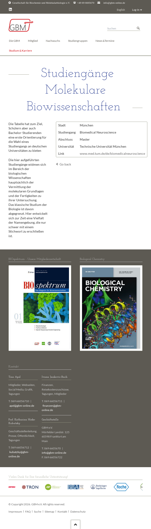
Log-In (135, 9)
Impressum (15, 511)
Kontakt (62, 511)
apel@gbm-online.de (21, 405)
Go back (65, 164)
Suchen (138, 28)
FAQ (28, 511)
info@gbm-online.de (114, 3)
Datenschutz (78, 511)
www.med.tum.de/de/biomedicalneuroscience (112, 153)
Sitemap (49, 511)
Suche (37, 511)
